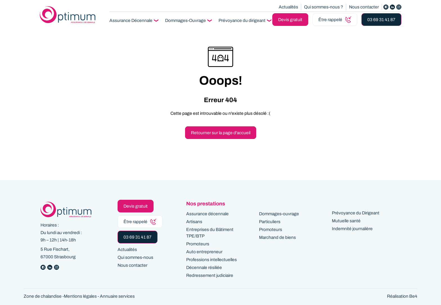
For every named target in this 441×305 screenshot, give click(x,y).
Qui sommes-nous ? (323, 7)
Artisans (194, 221)
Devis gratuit (290, 19)
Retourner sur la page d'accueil (220, 132)
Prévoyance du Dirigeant (355, 213)
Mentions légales (80, 296)
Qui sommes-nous (135, 257)
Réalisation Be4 (402, 296)
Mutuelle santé (346, 220)
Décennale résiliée (204, 267)
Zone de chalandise (43, 296)
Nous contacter (364, 7)
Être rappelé (334, 19)
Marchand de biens (277, 237)
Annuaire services (117, 296)
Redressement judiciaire (209, 275)
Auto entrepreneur (204, 251)
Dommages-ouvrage (279, 213)
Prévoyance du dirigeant (242, 20)
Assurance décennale (207, 213)
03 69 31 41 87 (381, 19)
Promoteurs (197, 244)
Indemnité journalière (352, 228)
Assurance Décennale (130, 20)
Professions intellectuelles (211, 259)
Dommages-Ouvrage (185, 20)
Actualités (288, 7)
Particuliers (269, 221)
